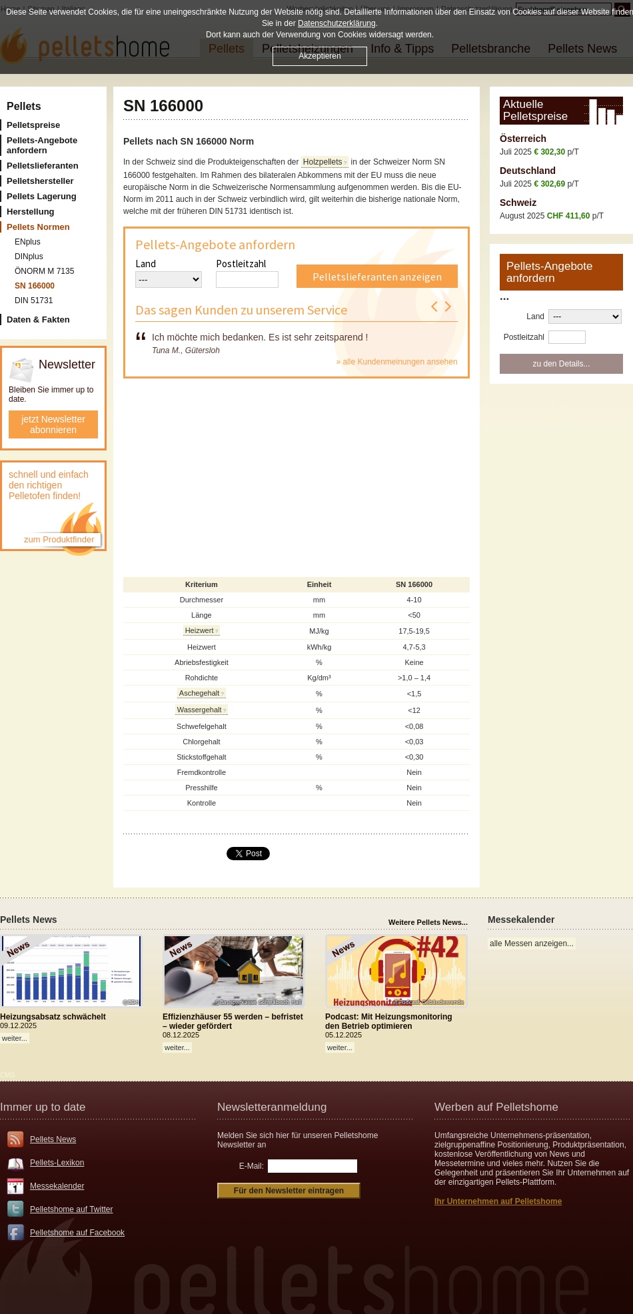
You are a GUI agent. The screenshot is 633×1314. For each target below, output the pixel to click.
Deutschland (528, 170)
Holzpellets (322, 162)
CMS (7, 1075)
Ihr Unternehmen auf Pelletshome (498, 1201)
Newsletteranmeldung (271, 1107)
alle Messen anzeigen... (532, 943)
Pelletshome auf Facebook (77, 1232)
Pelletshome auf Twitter (71, 1209)
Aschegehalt (199, 693)
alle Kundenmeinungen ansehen (399, 361)
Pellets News (53, 1139)
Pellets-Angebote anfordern (215, 244)
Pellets (24, 106)
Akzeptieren (319, 56)
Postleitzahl (241, 263)
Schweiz (518, 202)
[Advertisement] (296, 481)
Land (145, 263)
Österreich (523, 138)
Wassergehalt (199, 710)
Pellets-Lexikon (57, 1162)
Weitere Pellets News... (428, 922)
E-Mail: (251, 1166)
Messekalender (57, 1186)
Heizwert (199, 630)
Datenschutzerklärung (337, 23)
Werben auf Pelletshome (496, 1107)
